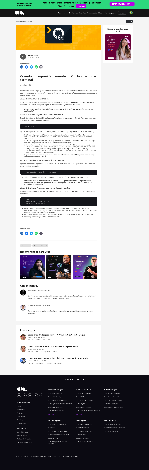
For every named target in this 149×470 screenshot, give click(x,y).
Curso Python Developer (84, 431)
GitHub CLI (79, 105)
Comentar (43, 245)
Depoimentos (21, 423)
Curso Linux (52, 428)
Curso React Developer (83, 407)
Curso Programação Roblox (113, 424)
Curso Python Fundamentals (57, 400)
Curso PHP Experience (55, 407)
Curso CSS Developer (83, 397)
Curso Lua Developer (111, 431)
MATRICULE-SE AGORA (122, 4)
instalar (23, 105)
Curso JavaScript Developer (85, 400)
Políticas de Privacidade (24, 439)
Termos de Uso (22, 435)
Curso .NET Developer (55, 397)
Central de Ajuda (22, 432)
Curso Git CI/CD (53, 438)
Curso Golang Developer (56, 410)
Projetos (82, 13)
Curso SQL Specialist (82, 428)
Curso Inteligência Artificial (84, 441)
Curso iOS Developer (111, 404)
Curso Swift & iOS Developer (113, 400)
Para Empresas (110, 13)
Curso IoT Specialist (82, 438)
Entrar (122, 13)
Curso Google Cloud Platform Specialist (57, 442)
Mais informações (74, 379)
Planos (100, 13)
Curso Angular (80, 404)
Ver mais (51, 414)
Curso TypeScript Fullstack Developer (60, 404)
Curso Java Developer (55, 393)
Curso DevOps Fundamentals (57, 424)
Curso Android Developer (112, 393)
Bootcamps (73, 13)
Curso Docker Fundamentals (57, 431)
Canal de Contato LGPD (24, 442)
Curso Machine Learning (84, 424)
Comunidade (92, 13)
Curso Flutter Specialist (111, 397)
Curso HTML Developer (83, 393)
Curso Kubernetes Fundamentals (58, 435)
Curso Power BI (81, 435)
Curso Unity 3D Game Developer (114, 428)
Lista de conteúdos (24, 21)
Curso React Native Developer (114, 407)
